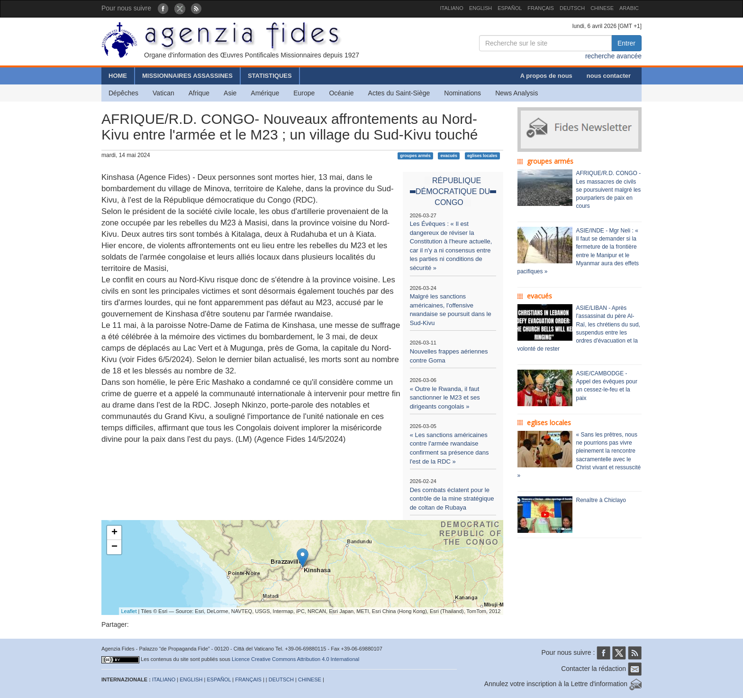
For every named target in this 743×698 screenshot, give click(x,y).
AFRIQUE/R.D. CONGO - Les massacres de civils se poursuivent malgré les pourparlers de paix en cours (608, 189)
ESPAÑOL (510, 8)
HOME (118, 75)
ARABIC (629, 8)
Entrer (626, 43)
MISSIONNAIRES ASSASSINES (187, 75)
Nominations (462, 93)
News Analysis (516, 93)
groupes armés (415, 155)
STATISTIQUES (270, 75)
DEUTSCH (572, 8)
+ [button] (114, 533)
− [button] (114, 547)
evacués (449, 155)
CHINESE (602, 8)
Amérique (265, 93)
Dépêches (123, 93)
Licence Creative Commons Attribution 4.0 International (295, 659)
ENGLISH (480, 8)
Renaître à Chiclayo (601, 500)
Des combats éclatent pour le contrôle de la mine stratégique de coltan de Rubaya (452, 498)
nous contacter (609, 75)
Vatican (163, 93)
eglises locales (482, 155)
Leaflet (129, 611)
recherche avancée (613, 56)
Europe (304, 93)
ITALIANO (451, 8)
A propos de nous (546, 75)
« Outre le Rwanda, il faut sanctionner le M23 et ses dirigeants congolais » (445, 397)
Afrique (199, 93)
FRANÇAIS (540, 8)
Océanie (341, 93)
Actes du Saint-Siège (399, 93)
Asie (230, 93)
